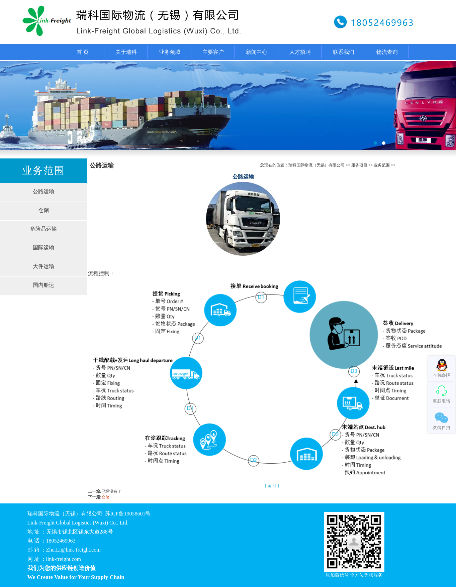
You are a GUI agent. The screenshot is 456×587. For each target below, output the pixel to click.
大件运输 (43, 266)
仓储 (43, 210)
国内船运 (43, 285)
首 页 (83, 52)
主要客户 (213, 52)
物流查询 (387, 52)
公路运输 (43, 191)
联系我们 (343, 52)
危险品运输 (43, 229)
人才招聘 (300, 52)
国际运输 (43, 247)
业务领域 (169, 52)
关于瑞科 (126, 52)
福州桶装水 (228, 105)
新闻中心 (256, 52)
